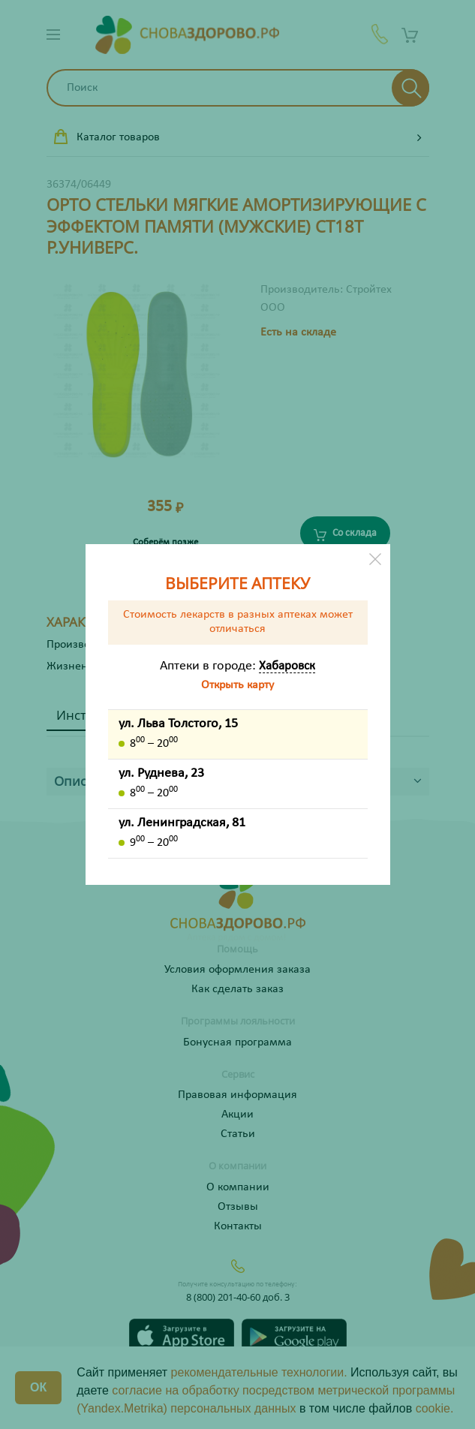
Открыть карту (237, 685)
